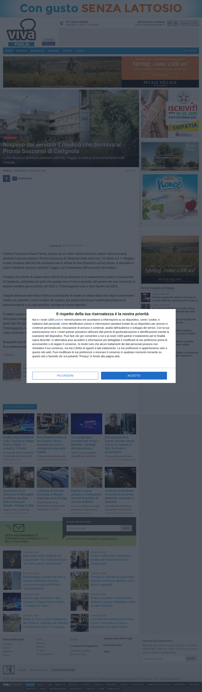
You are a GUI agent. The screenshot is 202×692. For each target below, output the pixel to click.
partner (59, 319)
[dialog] (101, 346)
